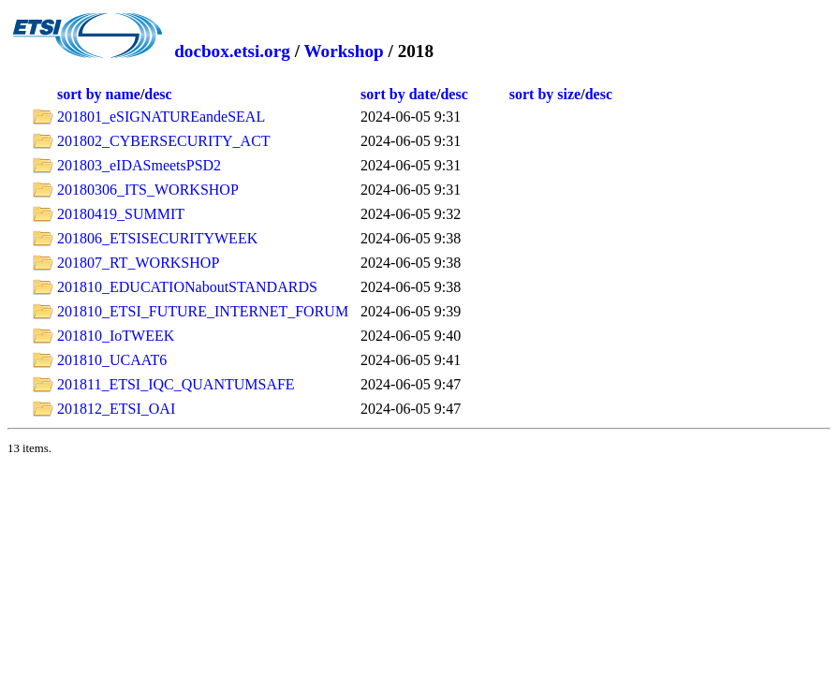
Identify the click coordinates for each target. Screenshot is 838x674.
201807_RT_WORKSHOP (138, 263)
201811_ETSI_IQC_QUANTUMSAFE (176, 384)
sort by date (398, 94)
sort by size (545, 94)
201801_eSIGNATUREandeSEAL (161, 117)
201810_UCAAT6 (112, 360)
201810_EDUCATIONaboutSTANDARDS (187, 287)
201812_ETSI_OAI (116, 409)
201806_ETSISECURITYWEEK (157, 238)
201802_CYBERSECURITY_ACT (164, 141)
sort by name (98, 94)
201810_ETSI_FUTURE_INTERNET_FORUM (202, 311)
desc (157, 94)
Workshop (343, 51)
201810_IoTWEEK (115, 336)
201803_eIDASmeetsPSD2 (139, 165)
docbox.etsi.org (232, 51)
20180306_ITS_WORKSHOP (148, 190)
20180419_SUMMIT (120, 214)
